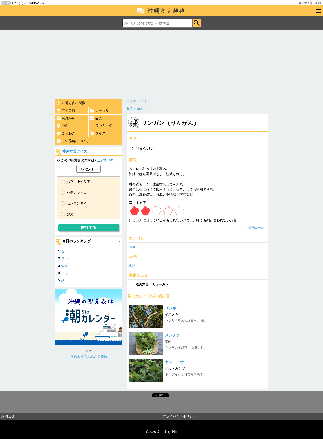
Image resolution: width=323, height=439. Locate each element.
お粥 (70, 214)
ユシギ (170, 308)
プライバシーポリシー (179, 416)
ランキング (101, 125)
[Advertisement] (161, 63)
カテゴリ (99, 110)
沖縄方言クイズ (74, 151)
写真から (65, 118)
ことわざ (65, 133)
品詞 (96, 118)
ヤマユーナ (174, 362)
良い (64, 259)
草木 (132, 247)
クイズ (97, 133)
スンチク (172, 335)
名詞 (132, 266)
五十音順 (65, 110)
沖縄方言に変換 (70, 103)
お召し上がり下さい (82, 182)
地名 (62, 125)
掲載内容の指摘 (256, 227)
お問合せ (8, 416)
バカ (64, 273)
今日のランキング (76, 241)
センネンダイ (77, 203)
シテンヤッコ (77, 192)
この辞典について (72, 141)
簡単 (64, 266)
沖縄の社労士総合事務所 (88, 356)
